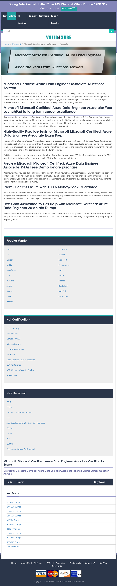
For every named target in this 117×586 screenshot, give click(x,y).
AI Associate (12, 375)
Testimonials (44, 16)
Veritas (61, 276)
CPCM (9, 433)
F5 (8, 255)
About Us (25, 563)
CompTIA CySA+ (14, 339)
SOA (8, 276)
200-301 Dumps (14, 506)
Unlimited (12, 16)
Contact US (90, 563)
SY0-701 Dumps (14, 533)
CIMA (9, 296)
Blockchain (63, 286)
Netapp (61, 281)
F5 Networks (12, 334)
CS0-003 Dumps (14, 524)
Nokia (9, 265)
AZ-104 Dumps (13, 520)
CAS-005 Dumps (14, 537)
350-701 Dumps (14, 515)
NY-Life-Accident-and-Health (19, 413)
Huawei (61, 255)
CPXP (9, 402)
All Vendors (22, 19)
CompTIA (62, 249)
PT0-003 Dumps (14, 542)
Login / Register (55, 19)
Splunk (10, 291)
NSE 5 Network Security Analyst (20, 370)
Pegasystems (64, 265)
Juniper (10, 260)
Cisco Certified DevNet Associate (21, 360)
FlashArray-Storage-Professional (21, 449)
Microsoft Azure (14, 344)
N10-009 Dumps (14, 529)
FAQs (49, 563)
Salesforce (11, 270)
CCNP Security (13, 328)
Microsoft (16, 44)
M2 (8, 418)
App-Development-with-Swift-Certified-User (26, 423)
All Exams (38, 563)
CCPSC (9, 407)
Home (5, 16)
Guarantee (33, 16)
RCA (8, 439)
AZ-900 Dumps (13, 502)
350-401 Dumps (14, 511)
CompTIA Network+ (15, 349)
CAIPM (10, 428)
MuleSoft (62, 291)
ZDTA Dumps (13, 546)
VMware (10, 281)
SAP (60, 270)
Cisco (9, 249)
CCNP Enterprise (14, 365)
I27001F (10, 444)
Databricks (63, 296)
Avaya (9, 286)
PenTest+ (11, 355)
